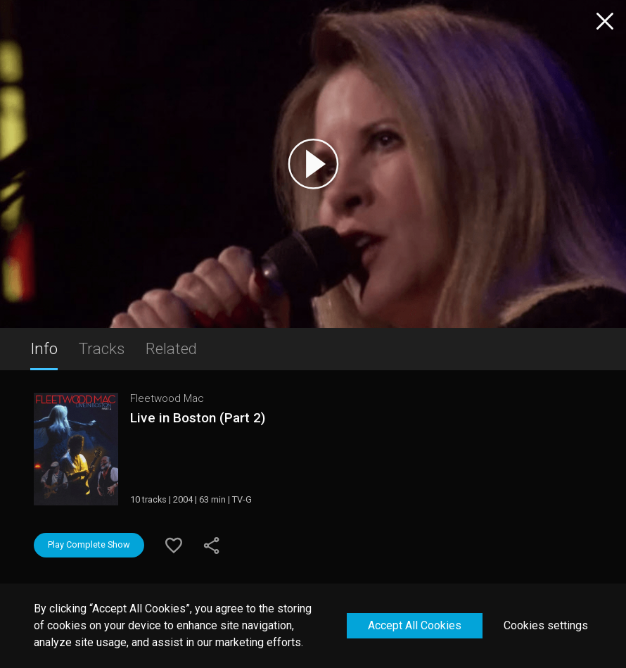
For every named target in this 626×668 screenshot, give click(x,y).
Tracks (101, 348)
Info (44, 348)
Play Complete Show (89, 544)
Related (171, 348)
